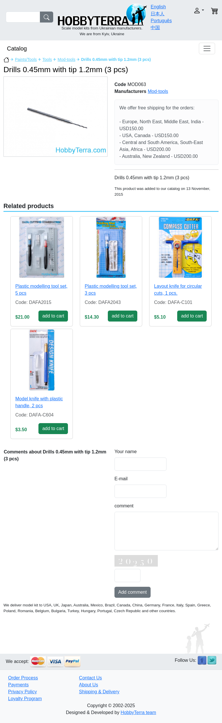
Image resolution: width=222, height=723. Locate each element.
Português (161, 20)
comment (124, 505)
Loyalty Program (25, 698)
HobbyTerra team (138, 712)
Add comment (132, 592)
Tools (47, 59)
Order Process (23, 677)
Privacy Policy (22, 691)
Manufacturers (130, 91)
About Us (88, 684)
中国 (155, 27)
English (158, 6)
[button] (195, 10)
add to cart (53, 315)
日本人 (157, 13)
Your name (125, 451)
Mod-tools (66, 59)
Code (120, 84)
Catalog (17, 48)
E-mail (120, 478)
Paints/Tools (26, 59)
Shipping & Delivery (99, 691)
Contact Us (90, 677)
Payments (18, 684)
